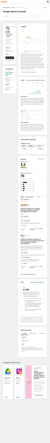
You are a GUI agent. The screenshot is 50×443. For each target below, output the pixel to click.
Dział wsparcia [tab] (33, 334)
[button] (45, 7)
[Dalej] (44, 40)
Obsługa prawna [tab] (43, 334)
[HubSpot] (4, 2)
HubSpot (7, 47)
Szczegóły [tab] (24, 334)
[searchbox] (21, 16)
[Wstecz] (22, 40)
